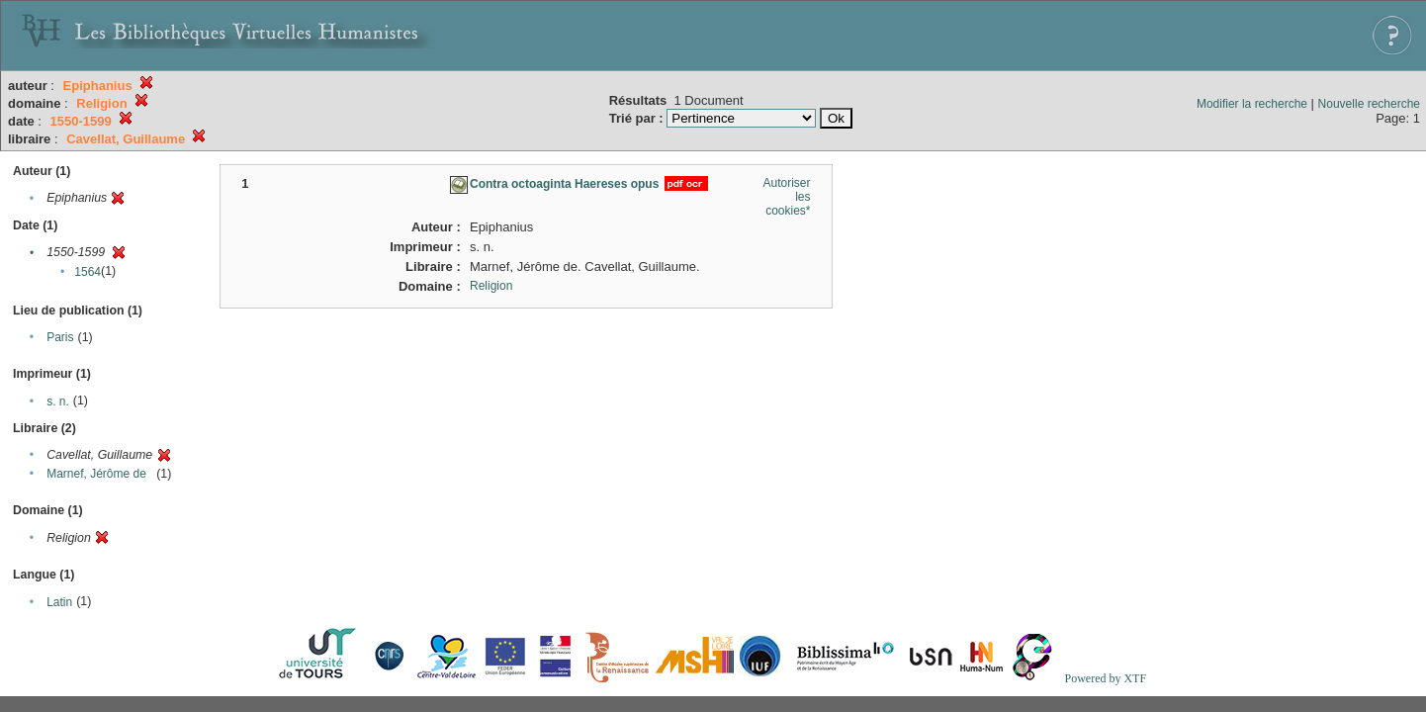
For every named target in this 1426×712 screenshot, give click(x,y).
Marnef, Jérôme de (96, 474)
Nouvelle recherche (1369, 104)
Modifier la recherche (1252, 104)
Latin (59, 602)
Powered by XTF (1105, 678)
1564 (87, 272)
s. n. (57, 401)
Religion (491, 286)
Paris (59, 337)
